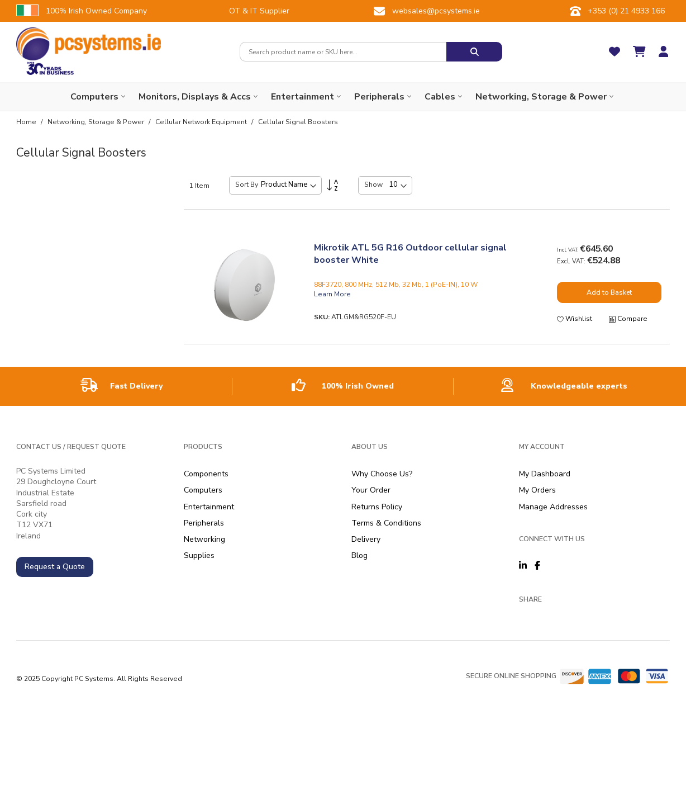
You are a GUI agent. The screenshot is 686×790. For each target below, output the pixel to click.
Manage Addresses (553, 507)
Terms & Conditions (386, 523)
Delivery (365, 539)
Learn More (332, 294)
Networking (204, 539)
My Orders (537, 490)
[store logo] (88, 43)
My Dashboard (544, 474)
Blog (359, 555)
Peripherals (204, 523)
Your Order (370, 490)
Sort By (246, 184)
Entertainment (209, 507)
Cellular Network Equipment (202, 121)
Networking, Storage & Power (96, 121)
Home (27, 121)
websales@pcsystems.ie (436, 11)
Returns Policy (376, 507)
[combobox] (343, 52)
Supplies (199, 555)
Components (206, 474)
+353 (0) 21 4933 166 (626, 11)
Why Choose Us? (381, 474)
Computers (203, 490)
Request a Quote (55, 566)
